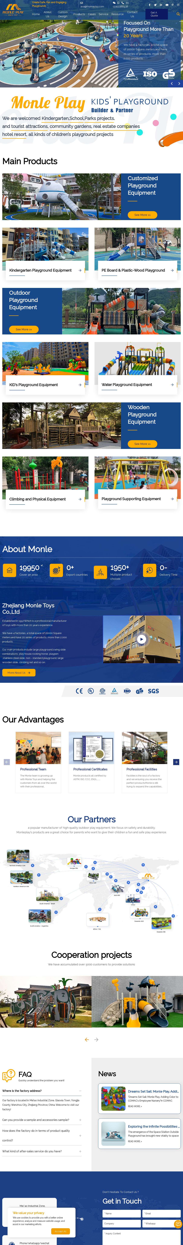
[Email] (161, 1214)
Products (79, 14)
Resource (117, 14)
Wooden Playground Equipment (142, 414)
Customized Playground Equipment (143, 185)
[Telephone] (161, 1223)
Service (103, 14)
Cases (92, 14)
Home (36, 14)
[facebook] (149, 4)
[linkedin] (161, 4)
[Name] (122, 1214)
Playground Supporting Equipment (138, 499)
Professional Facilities (142, 769)
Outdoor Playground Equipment (23, 300)
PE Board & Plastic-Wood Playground (138, 270)
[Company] (122, 1223)
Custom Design (63, 14)
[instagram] (178, 4)
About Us (47, 14)
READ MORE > (135, 1106)
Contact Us (132, 14)
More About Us (19, 672)
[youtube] (166, 4)
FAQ (25, 1075)
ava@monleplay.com (92, 6)
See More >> (143, 214)
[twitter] (155, 4)
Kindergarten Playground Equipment (45, 270)
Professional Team (33, 769)
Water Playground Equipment (138, 384)
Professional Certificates (90, 769)
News (107, 1074)
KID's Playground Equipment (45, 385)
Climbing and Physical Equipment (45, 499)
